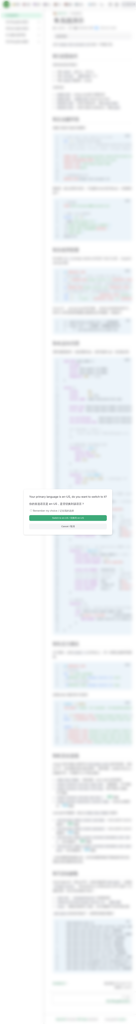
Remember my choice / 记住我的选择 (53, 510)
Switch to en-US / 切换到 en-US (68, 518)
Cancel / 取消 (68, 526)
